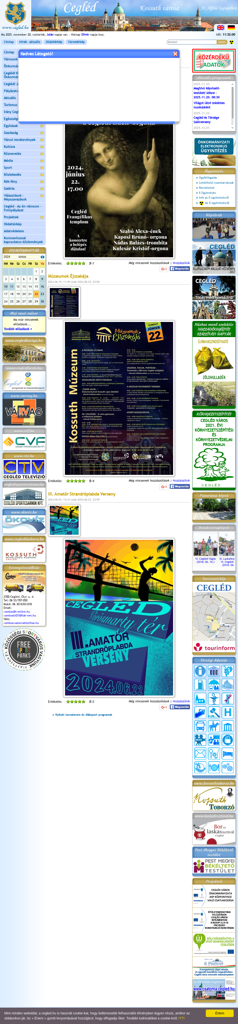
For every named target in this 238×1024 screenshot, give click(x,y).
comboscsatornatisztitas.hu (21, 623)
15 (36, 286)
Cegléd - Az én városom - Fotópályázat (22, 208)
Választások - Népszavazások (24, 197)
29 (36, 301)
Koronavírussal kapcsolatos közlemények (23, 240)
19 (18, 294)
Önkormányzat (24, 66)
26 (18, 301)
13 (24, 286)
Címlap (9, 42)
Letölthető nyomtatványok (216, 182)
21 (30, 294)
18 (11, 294)
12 (18, 286)
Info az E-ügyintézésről (214, 197)
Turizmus (24, 105)
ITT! (182, 1018)
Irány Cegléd (13, 112)
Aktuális (24, 98)
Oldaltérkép (54, 42)
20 (24, 294)
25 (11, 301)
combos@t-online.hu (17, 611)
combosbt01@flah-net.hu (20, 615)
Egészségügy (24, 119)
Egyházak (24, 126)
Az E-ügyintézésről (214, 203)
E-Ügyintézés (207, 193)
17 (5, 294)
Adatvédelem (14, 231)
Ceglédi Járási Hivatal (20, 84)
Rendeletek (206, 187)
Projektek (24, 217)
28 (30, 301)
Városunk (24, 59)
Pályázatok (12, 91)
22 (36, 294)
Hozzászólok (181, 263)
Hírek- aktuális (29, 42)
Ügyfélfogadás (208, 177)
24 (5, 301)
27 (24, 301)
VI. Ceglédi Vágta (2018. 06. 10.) (206, 558)
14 (30, 286)
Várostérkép (76, 42)
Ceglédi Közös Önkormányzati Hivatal (24, 75)
